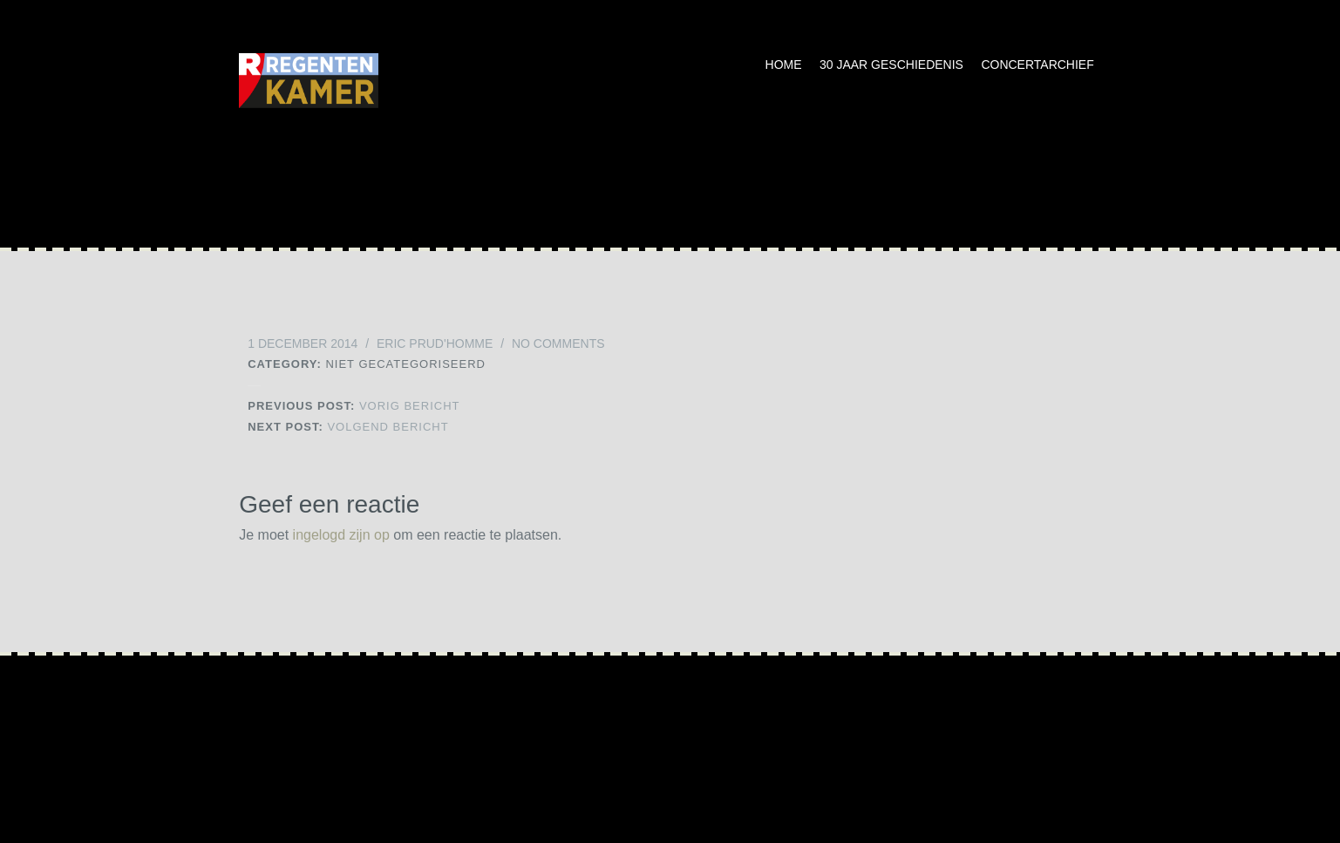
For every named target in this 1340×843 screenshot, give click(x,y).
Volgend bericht (348, 426)
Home (783, 64)
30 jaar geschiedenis (891, 64)
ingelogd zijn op (341, 534)
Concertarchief (1037, 64)
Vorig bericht (353, 405)
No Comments (558, 343)
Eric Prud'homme (435, 343)
